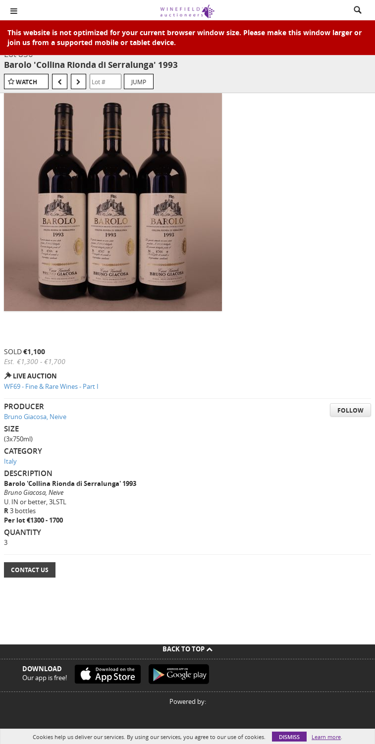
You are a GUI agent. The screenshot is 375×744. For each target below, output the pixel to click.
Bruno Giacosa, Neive (35, 416)
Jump (138, 82)
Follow (350, 410)
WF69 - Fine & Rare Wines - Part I (51, 386)
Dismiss (289, 737)
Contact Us (30, 570)
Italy (10, 461)
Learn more (326, 737)
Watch (26, 82)
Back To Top (187, 648)
